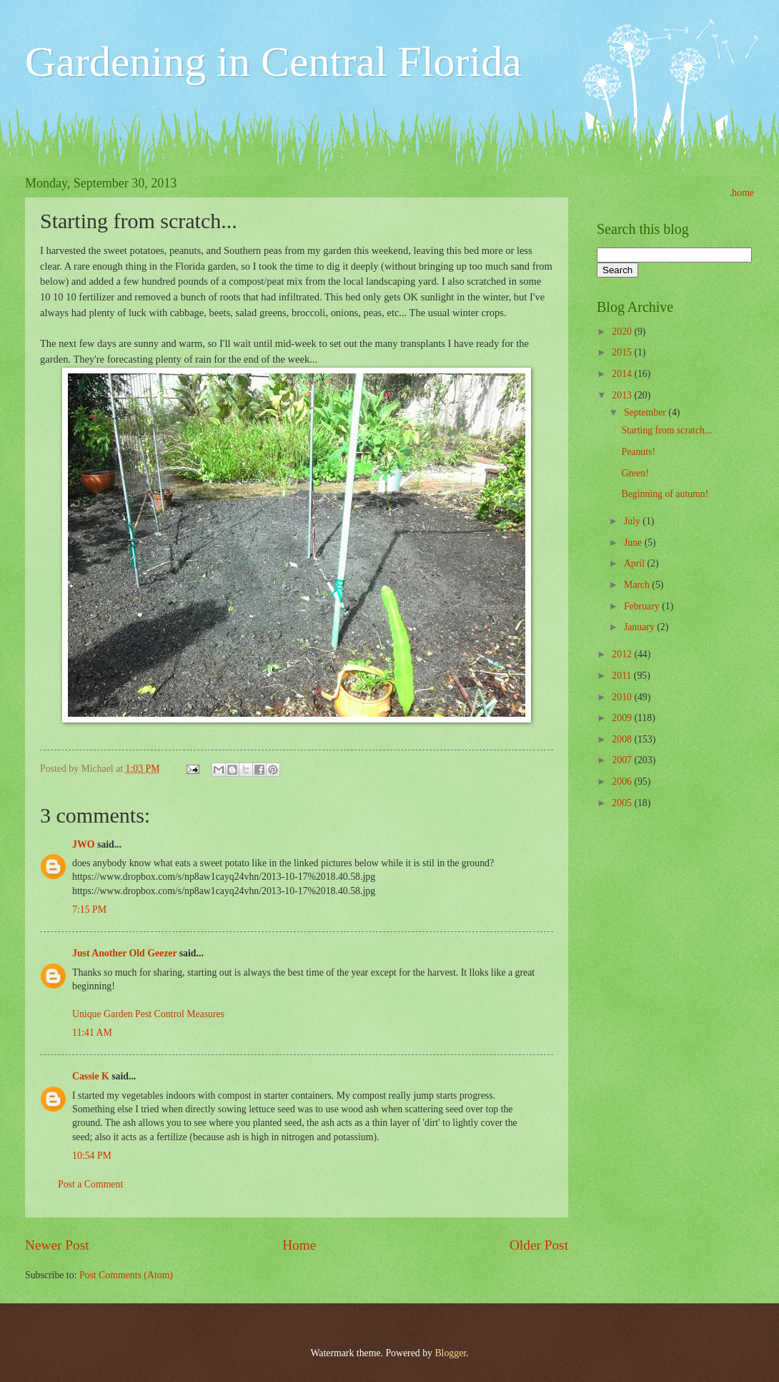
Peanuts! (638, 451)
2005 (623, 803)
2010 (623, 697)
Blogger (450, 1353)
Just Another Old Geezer (124, 953)
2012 (623, 654)
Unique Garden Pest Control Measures (148, 1014)
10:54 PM (91, 1155)
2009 (623, 717)
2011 (623, 675)
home (743, 192)
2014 (623, 373)
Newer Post (57, 1245)
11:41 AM (92, 1032)
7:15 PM (89, 909)
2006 (623, 781)
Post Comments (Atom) (126, 1275)
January (640, 627)
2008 (623, 739)
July (633, 521)
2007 (623, 760)
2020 (623, 331)
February (643, 606)
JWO (83, 844)
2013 (623, 395)
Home (299, 1245)
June (634, 542)
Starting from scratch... (666, 430)
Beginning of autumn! (664, 494)
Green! (634, 473)
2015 (623, 352)
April (635, 563)
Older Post (539, 1245)
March (638, 584)
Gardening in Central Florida (273, 61)
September (646, 412)
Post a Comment (90, 1184)
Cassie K (90, 1076)
